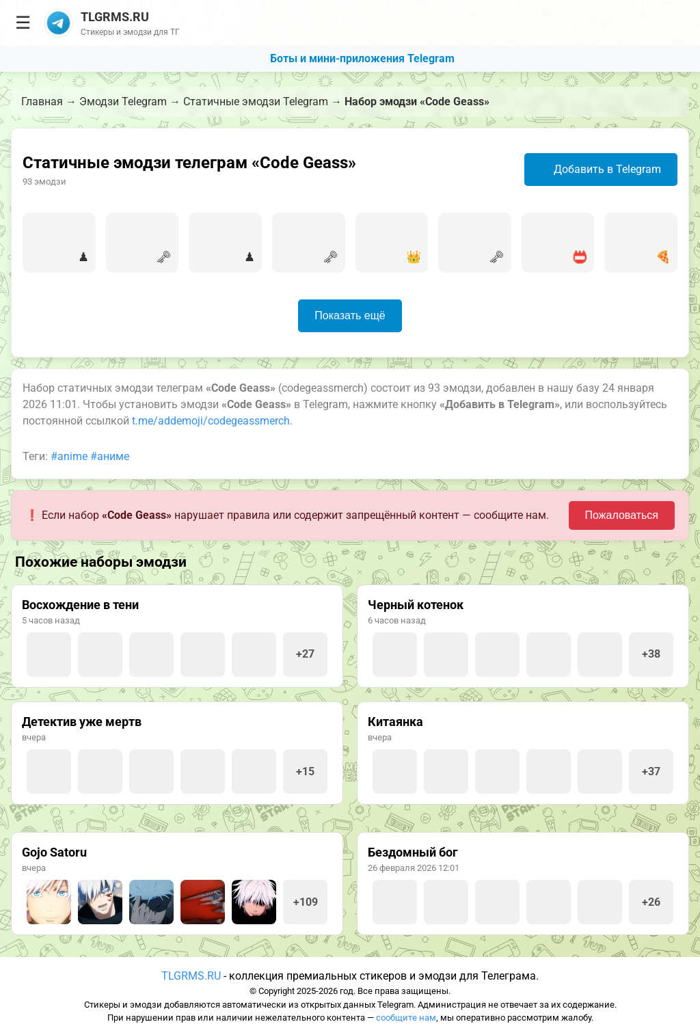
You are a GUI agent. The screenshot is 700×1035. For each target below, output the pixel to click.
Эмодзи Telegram (123, 101)
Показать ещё (349, 315)
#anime (69, 456)
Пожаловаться (621, 515)
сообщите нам (406, 1017)
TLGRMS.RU (191, 975)
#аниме (109, 456)
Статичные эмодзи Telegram (255, 101)
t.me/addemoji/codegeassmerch (211, 420)
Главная (42, 101)
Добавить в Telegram (599, 169)
